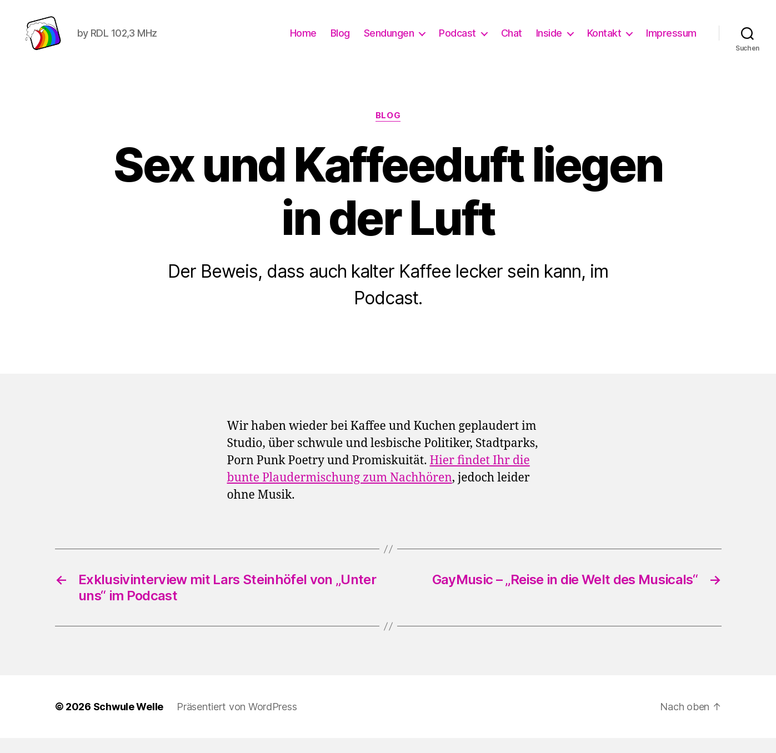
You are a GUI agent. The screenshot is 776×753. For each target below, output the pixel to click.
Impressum (671, 40)
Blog (340, 40)
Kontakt (604, 40)
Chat (511, 40)
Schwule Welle (128, 721)
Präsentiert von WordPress (237, 721)
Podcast (457, 40)
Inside (549, 40)
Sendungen (389, 40)
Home (303, 40)
